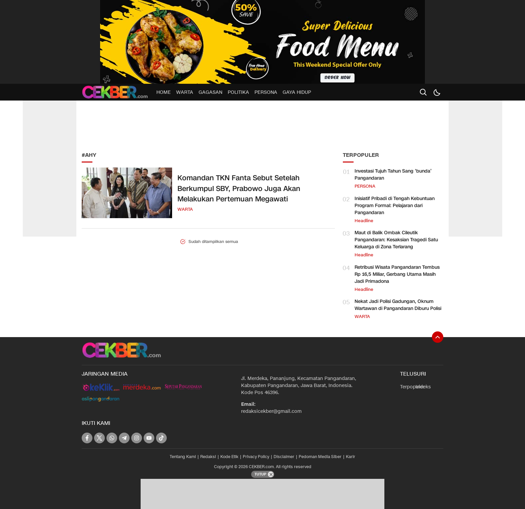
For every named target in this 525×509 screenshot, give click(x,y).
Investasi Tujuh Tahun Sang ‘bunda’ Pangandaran (393, 174)
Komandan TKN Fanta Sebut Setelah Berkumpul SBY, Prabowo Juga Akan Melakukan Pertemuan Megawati (238, 188)
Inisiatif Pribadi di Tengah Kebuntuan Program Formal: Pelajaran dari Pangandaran (395, 205)
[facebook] (87, 438)
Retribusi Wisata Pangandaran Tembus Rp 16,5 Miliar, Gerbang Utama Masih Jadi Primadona (397, 274)
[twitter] (99, 438)
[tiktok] (161, 438)
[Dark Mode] (436, 92)
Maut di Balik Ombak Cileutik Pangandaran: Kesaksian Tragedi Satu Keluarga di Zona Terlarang (396, 240)
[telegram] (124, 438)
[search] (423, 92)
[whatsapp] (111, 438)
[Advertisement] (132, 124)
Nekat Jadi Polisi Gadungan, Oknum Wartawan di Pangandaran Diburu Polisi (398, 305)
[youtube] (149, 438)
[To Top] (437, 337)
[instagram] (136, 438)
